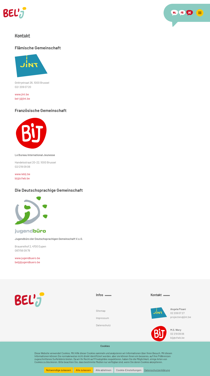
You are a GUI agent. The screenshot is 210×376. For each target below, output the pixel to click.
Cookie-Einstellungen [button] (128, 370)
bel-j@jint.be (22, 98)
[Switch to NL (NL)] (174, 12)
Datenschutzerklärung (157, 370)
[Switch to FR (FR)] (182, 12)
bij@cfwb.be (22, 178)
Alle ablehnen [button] (103, 370)
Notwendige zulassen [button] (58, 370)
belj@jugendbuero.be (27, 262)
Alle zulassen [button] (83, 370)
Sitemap (100, 310)
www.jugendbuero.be (27, 258)
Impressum (102, 317)
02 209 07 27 (177, 313)
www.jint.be (22, 94)
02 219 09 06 (177, 333)
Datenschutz (103, 325)
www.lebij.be (22, 174)
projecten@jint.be (180, 316)
